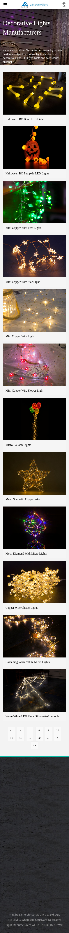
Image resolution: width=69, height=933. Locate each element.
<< (11, 730)
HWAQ (59, 925)
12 (20, 737)
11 (11, 737)
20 (39, 737)
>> (34, 745)
